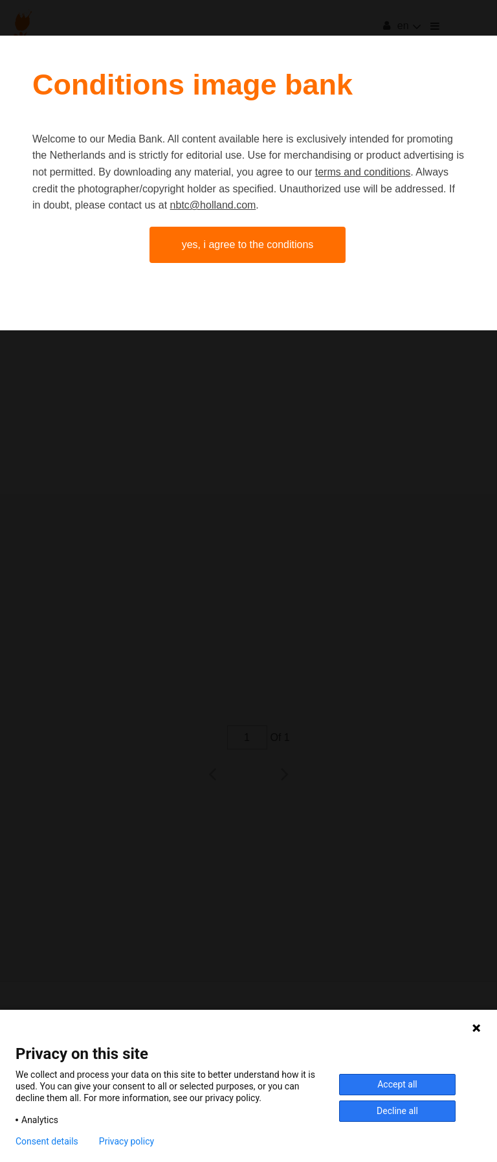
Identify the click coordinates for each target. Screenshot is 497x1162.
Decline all (397, 1111)
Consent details (47, 1141)
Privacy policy (126, 1141)
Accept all (397, 1084)
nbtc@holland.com (213, 205)
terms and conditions (363, 171)
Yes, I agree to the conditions (248, 244)
